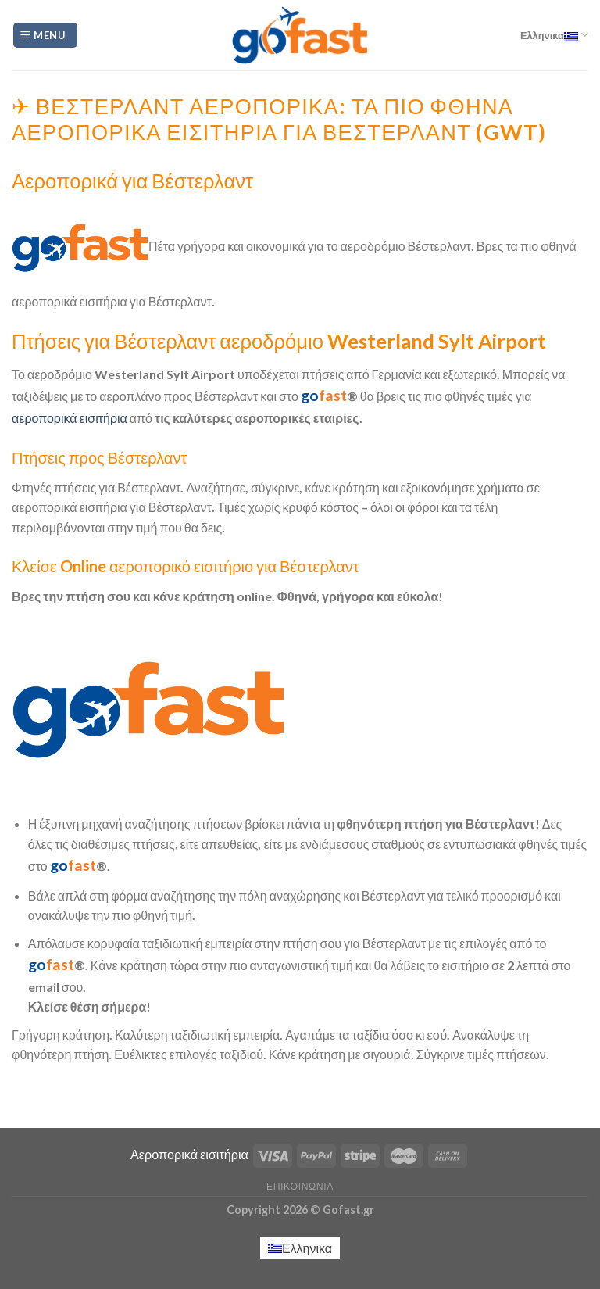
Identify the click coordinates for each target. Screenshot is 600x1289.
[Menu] (45, 35)
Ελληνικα (554, 34)
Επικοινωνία (300, 1186)
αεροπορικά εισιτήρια (69, 417)
